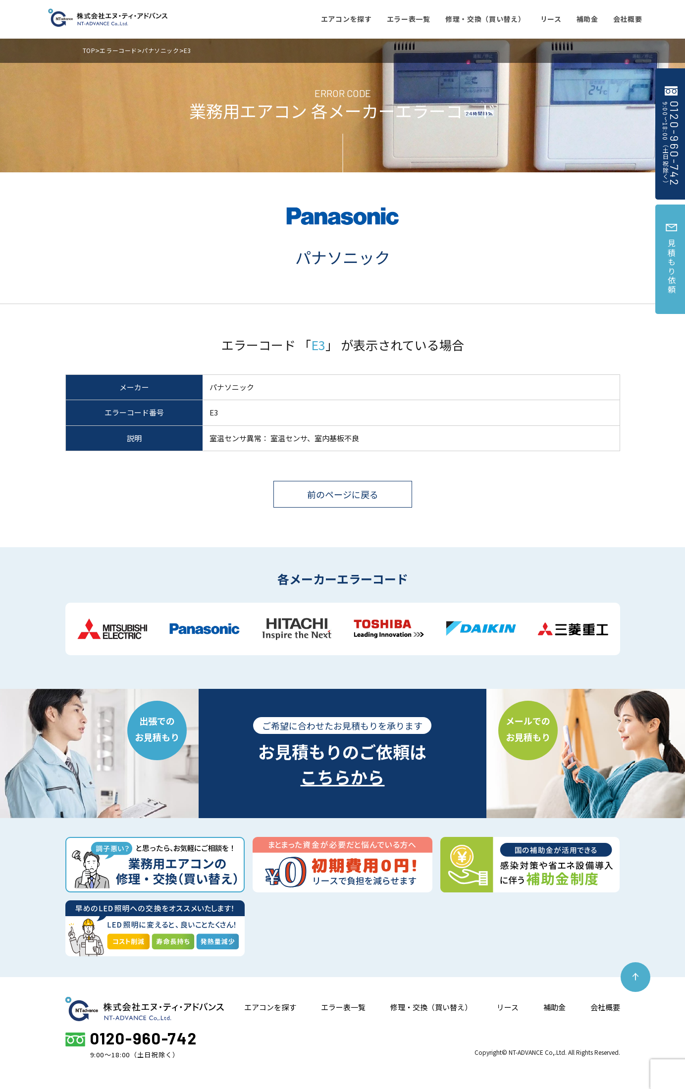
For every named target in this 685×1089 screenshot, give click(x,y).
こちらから (342, 777)
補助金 (554, 1007)
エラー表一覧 (343, 1007)
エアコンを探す (270, 1007)
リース (508, 1007)
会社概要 (605, 1007)
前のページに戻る (342, 494)
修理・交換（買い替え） (431, 1007)
